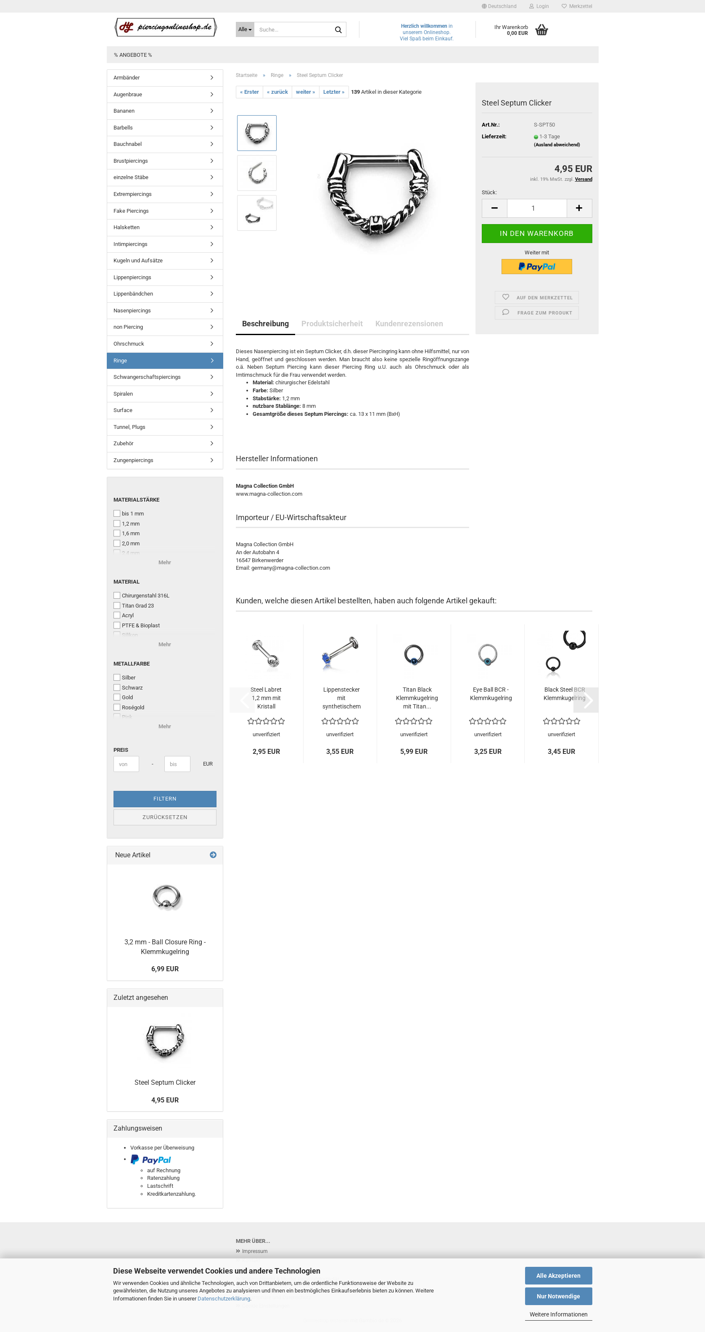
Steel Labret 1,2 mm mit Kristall (266, 698)
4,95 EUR (165, 1100)
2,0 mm (127, 543)
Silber (124, 677)
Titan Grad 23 (134, 605)
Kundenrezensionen (409, 323)
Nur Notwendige (558, 1296)
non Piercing (128, 327)
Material (127, 582)
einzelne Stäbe (131, 177)
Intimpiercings (131, 244)
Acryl (124, 615)
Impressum (255, 1251)
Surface (123, 410)
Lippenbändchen (133, 294)
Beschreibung (265, 323)
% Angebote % (133, 55)
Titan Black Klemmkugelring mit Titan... (417, 698)
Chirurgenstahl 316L (141, 595)
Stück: (489, 192)
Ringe (120, 360)
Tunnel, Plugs (129, 427)
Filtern (165, 799)
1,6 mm (127, 533)
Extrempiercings (133, 194)
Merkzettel (577, 6)
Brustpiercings (131, 161)
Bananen (124, 111)
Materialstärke (136, 500)
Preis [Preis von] (121, 750)
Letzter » (334, 92)
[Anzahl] (537, 208)
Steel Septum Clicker (165, 1082)
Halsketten (127, 227)
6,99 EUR (165, 969)
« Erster (249, 92)
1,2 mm (127, 523)
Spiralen (123, 394)
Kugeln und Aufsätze (138, 260)
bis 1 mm (129, 513)
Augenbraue (128, 94)
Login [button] (539, 6)
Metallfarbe (132, 664)
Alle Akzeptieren (558, 1275)
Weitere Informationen (559, 1314)
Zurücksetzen (165, 817)
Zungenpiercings (133, 460)
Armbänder (127, 77)
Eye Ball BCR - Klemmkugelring (491, 693)
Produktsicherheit (332, 323)
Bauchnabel (128, 144)
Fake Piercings (131, 211)
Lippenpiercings (132, 277)
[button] (499, 6)
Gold (123, 697)
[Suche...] (245, 29)
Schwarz (128, 687)
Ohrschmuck (129, 344)
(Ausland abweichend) (557, 145)
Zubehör (123, 443)
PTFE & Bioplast (137, 625)
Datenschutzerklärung (224, 1298)
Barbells (123, 127)
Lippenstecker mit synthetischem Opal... (341, 698)
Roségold (129, 707)
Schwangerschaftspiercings (147, 377)
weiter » (305, 92)
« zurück (277, 92)
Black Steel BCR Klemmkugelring (565, 693)
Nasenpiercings (132, 310)
